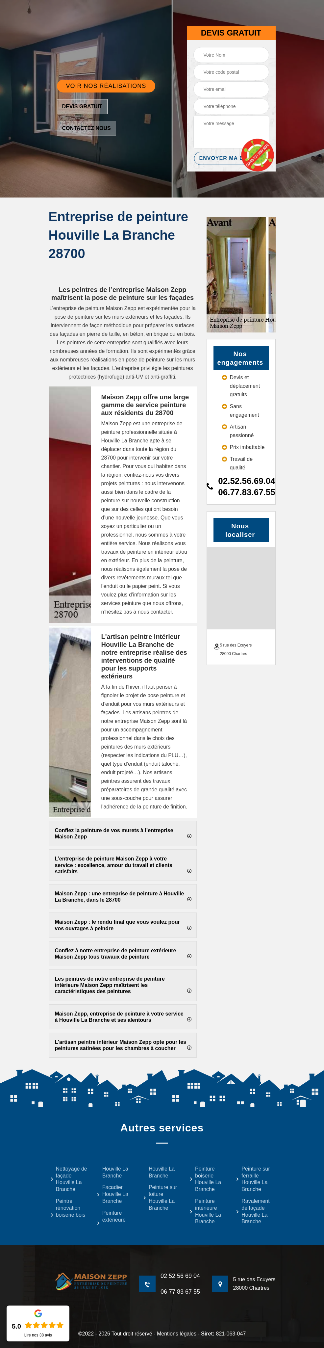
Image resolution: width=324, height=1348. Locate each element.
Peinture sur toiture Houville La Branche (160, 1197)
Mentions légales (176, 1333)
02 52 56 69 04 (180, 1276)
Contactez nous (86, 128)
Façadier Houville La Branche (112, 1194)
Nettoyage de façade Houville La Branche (68, 1179)
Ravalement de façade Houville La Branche (252, 1211)
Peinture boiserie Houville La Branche (205, 1179)
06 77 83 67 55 (180, 1291)
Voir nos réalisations (106, 86)
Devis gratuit (82, 106)
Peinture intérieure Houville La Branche (205, 1211)
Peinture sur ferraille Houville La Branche (253, 1179)
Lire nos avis (38, 1335)
